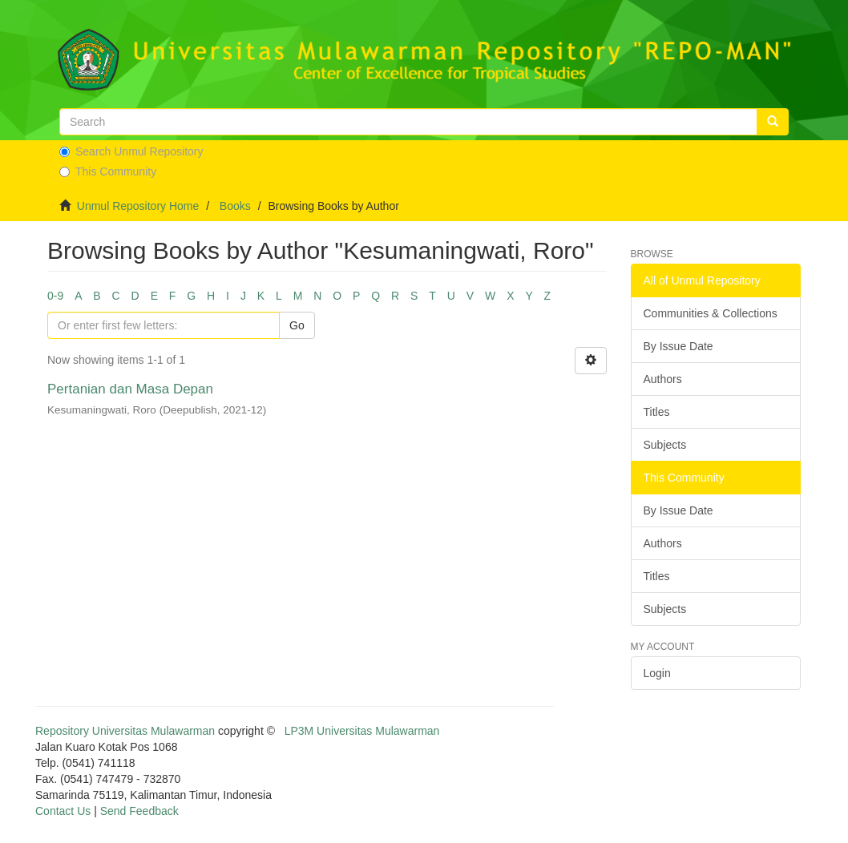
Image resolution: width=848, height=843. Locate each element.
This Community (107, 171)
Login (657, 673)
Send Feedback (139, 811)
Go (297, 325)
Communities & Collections (710, 313)
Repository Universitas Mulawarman (125, 730)
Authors (663, 379)
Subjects (665, 444)
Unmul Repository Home (138, 206)
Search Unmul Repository (131, 151)
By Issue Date (678, 346)
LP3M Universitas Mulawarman (362, 730)
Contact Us (63, 811)
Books (235, 206)
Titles (657, 411)
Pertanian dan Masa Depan (130, 389)
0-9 (55, 295)
